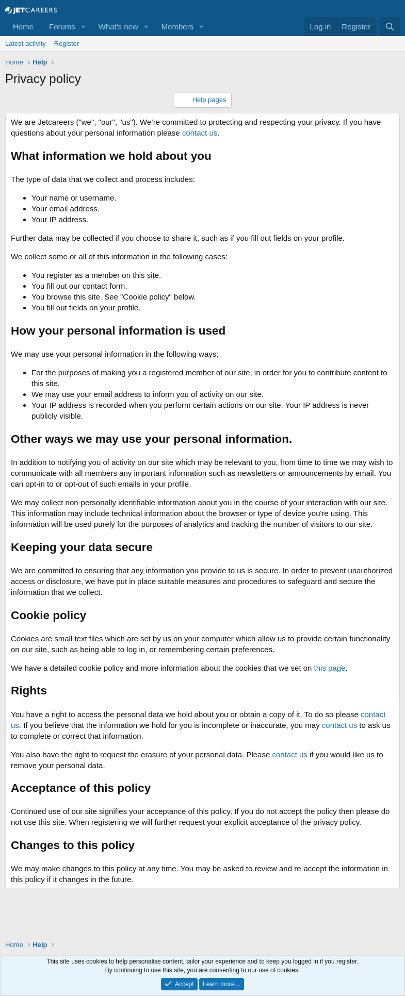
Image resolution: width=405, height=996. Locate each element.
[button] (83, 26)
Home (23, 26)
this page (330, 667)
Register (66, 43)
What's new (118, 26)
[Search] (390, 26)
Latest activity (25, 43)
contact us (199, 132)
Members (177, 26)
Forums (62, 26)
